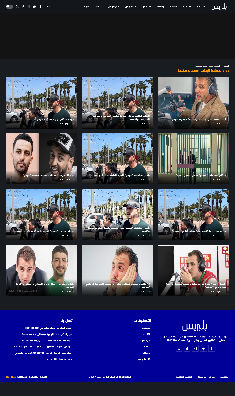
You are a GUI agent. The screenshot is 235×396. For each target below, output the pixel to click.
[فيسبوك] (40, 6)
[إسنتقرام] (29, 6)
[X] (17, 6)
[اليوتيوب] (34, 6)
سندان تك (11, 377)
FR (48, 6)
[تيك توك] (23, 6)
